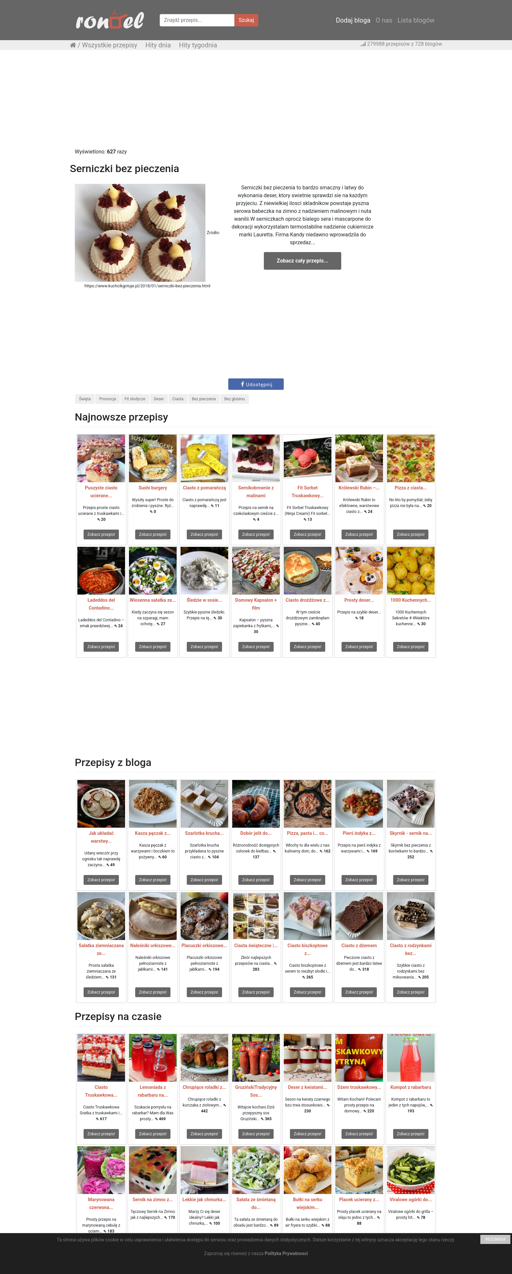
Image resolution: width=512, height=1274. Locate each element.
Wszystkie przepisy (109, 45)
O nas (384, 20)
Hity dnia (158, 45)
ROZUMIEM (495, 1239)
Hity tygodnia (198, 45)
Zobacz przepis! (101, 534)
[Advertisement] (256, 102)
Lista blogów (416, 20)
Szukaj (246, 20)
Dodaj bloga (353, 20)
